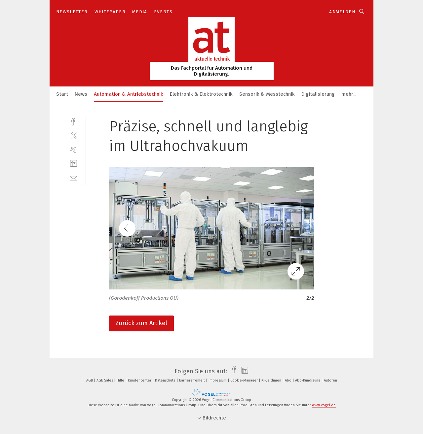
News (81, 94)
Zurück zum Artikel (141, 323)
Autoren (330, 380)
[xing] (73, 149)
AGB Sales (105, 380)
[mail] (73, 178)
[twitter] (73, 135)
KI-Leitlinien (271, 380)
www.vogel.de (324, 405)
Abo (288, 380)
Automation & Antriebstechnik (128, 94)
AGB (90, 380)
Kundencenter (140, 380)
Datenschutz (165, 380)
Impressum (218, 380)
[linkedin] (73, 163)
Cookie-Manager (244, 380)
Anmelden (342, 12)
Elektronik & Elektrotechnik (201, 94)
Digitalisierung (318, 94)
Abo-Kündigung (308, 380)
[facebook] (73, 121)
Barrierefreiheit (192, 380)
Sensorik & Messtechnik (267, 94)
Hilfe (121, 380)
